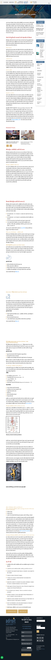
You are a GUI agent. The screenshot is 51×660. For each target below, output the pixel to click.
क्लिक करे (17, 321)
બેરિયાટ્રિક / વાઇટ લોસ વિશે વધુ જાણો (39, 25)
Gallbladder (39, 70)
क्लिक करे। (17, 271)
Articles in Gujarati (39, 95)
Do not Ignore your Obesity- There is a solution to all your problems (19, 591)
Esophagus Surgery (39, 99)
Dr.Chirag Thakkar (33, 2)
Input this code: (24, 647)
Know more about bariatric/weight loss (40, 34)
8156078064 (6, 2)
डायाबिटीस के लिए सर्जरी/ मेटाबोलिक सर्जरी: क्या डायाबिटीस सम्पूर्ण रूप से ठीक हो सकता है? (12, 142)
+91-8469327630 (26, 628)
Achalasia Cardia (39, 80)
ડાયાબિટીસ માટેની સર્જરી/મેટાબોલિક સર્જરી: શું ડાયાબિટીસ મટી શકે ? (19, 568)
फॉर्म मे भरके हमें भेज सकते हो (25, 530)
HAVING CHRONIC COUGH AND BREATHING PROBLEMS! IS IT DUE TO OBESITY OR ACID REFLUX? (20, 595)
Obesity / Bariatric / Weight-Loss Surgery (39, 89)
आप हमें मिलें (23, 227)
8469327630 (11, 2)
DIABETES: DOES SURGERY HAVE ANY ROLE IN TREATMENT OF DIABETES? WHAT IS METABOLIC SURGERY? (20, 599)
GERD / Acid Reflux (39, 65)
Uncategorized (40, 77)
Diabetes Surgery (39, 74)
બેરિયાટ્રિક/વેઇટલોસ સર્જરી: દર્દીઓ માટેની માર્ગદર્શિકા (42, 53)
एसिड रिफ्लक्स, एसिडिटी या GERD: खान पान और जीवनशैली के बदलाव (19, 607)
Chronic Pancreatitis (39, 84)
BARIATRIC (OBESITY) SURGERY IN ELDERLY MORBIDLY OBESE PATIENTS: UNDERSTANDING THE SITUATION (20, 582)
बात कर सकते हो (28, 403)
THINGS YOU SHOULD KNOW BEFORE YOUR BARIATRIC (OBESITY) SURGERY (19, 578)
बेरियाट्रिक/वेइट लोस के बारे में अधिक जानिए (40, 29)
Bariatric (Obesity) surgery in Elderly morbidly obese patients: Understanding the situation (27, 142)
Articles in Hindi (39, 102)
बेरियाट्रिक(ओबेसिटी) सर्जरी (16, 119)
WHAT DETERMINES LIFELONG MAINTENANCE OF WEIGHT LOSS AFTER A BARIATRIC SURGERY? (19, 603)
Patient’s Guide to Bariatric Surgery (14, 575)
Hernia (38, 68)
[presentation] (7, 145)
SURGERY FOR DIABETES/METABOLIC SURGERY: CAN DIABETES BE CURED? (20, 571)
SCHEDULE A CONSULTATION (19, 2)
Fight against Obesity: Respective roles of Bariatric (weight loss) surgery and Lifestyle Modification (20, 586)
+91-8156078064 (26, 626)
